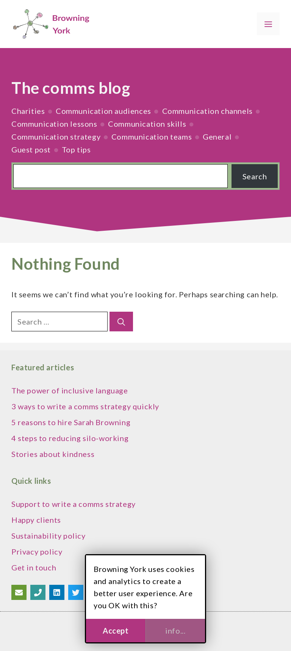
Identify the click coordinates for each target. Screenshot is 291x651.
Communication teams (151, 136)
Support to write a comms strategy (73, 503)
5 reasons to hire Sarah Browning (70, 422)
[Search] (121, 321)
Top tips (76, 149)
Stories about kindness (52, 453)
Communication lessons (54, 123)
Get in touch (33, 567)
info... (175, 630)
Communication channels (207, 110)
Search (254, 176)
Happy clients (36, 519)
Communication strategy (55, 136)
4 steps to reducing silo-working (69, 438)
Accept (116, 630)
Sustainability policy (48, 535)
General (217, 136)
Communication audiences (103, 110)
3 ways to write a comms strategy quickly (85, 406)
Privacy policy (36, 551)
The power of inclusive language (69, 390)
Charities (28, 110)
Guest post (31, 149)
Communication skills (147, 123)
